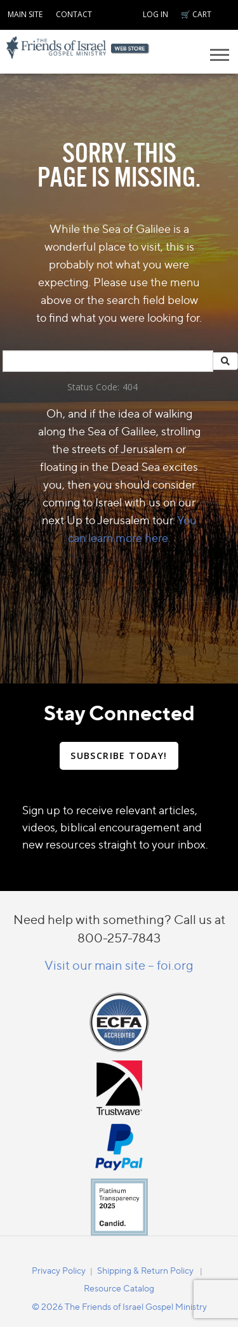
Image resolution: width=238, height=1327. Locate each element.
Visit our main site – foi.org (119, 965)
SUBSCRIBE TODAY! (118, 755)
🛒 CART (196, 14)
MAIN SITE (25, 14)
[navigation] (25, 12)
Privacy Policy (59, 1270)
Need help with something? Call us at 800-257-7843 (119, 928)
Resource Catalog (119, 1288)
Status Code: (93, 387)
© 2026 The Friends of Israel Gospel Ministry (119, 1306)
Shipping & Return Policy (145, 1270)
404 (130, 387)
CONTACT (74, 14)
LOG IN (155, 14)
